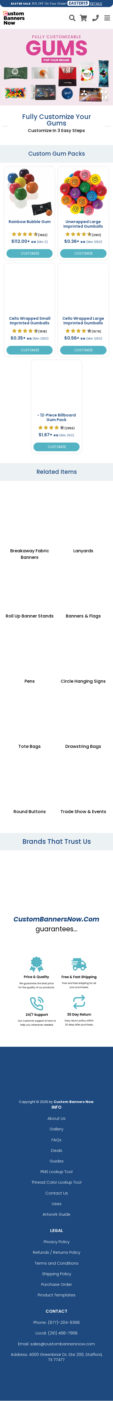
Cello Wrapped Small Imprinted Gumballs (29, 321)
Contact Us (56, 1193)
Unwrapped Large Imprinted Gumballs (83, 224)
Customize (29, 253)
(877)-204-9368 (64, 1322)
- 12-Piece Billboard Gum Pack (56, 417)
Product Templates (57, 1295)
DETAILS (96, 3)
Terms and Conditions (56, 1263)
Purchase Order (56, 1284)
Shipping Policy (56, 1274)
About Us (56, 1118)
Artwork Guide (56, 1214)
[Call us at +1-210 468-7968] (95, 19)
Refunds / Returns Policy (56, 1252)
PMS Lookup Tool (56, 1171)
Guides (57, 1161)
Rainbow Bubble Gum (30, 221)
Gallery (56, 1129)
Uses (56, 1203)
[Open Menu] (106, 17)
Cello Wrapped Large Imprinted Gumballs (83, 321)
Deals (56, 1150)
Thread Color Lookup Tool (56, 1182)
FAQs (56, 1140)
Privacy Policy (57, 1242)
